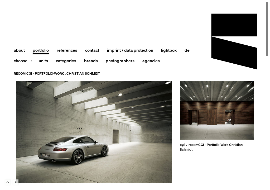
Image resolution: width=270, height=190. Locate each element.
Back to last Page (15, 182)
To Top (8, 182)
